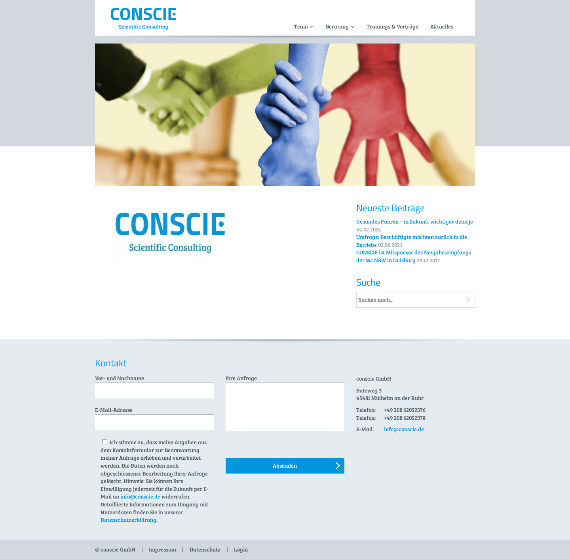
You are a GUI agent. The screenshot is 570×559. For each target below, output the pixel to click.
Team (301, 26)
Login (241, 549)
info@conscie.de (140, 496)
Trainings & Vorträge (392, 26)
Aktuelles (441, 26)
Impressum (162, 549)
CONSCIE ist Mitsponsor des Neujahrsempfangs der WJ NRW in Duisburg (413, 256)
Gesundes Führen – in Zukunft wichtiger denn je (414, 221)
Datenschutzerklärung (128, 519)
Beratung (337, 26)
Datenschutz (205, 549)
